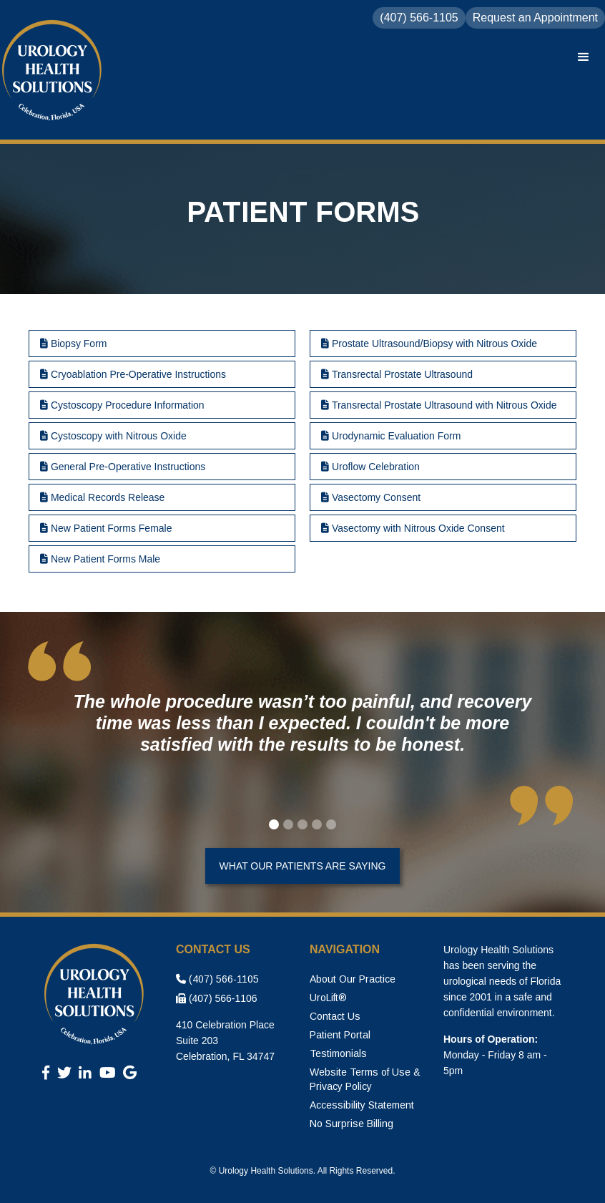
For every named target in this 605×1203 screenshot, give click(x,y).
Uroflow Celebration (370, 466)
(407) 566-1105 (217, 979)
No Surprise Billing (351, 1123)
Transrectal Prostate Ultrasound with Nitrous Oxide (439, 405)
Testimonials (338, 1053)
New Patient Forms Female (106, 528)
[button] (583, 57)
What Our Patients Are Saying (303, 866)
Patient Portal (340, 1035)
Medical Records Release (102, 497)
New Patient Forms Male (100, 559)
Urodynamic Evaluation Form (391, 436)
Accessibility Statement (362, 1105)
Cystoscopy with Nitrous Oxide (113, 436)
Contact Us (335, 1016)
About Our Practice (352, 979)
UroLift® (328, 997)
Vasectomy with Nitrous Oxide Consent (413, 528)
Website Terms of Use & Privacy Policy (365, 1079)
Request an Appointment (535, 17)
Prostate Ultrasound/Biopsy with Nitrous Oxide (429, 343)
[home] (53, 71)
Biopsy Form (73, 343)
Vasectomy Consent (370, 497)
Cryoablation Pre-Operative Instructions (133, 374)
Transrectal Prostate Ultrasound (397, 374)
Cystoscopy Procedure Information (122, 405)
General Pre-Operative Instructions (122, 466)
